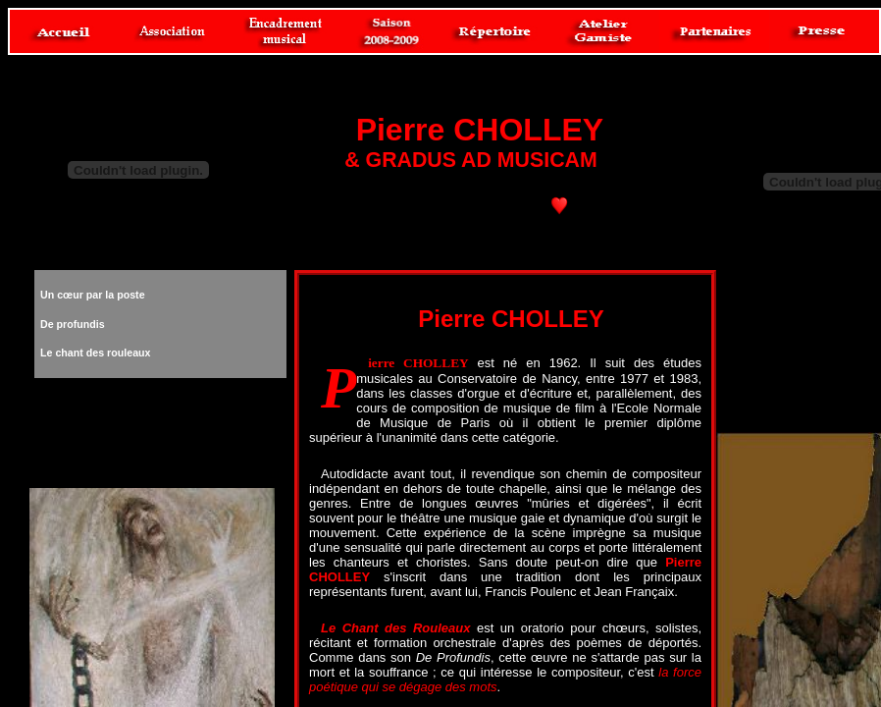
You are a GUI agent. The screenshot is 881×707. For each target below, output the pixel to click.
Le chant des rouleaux (95, 352)
